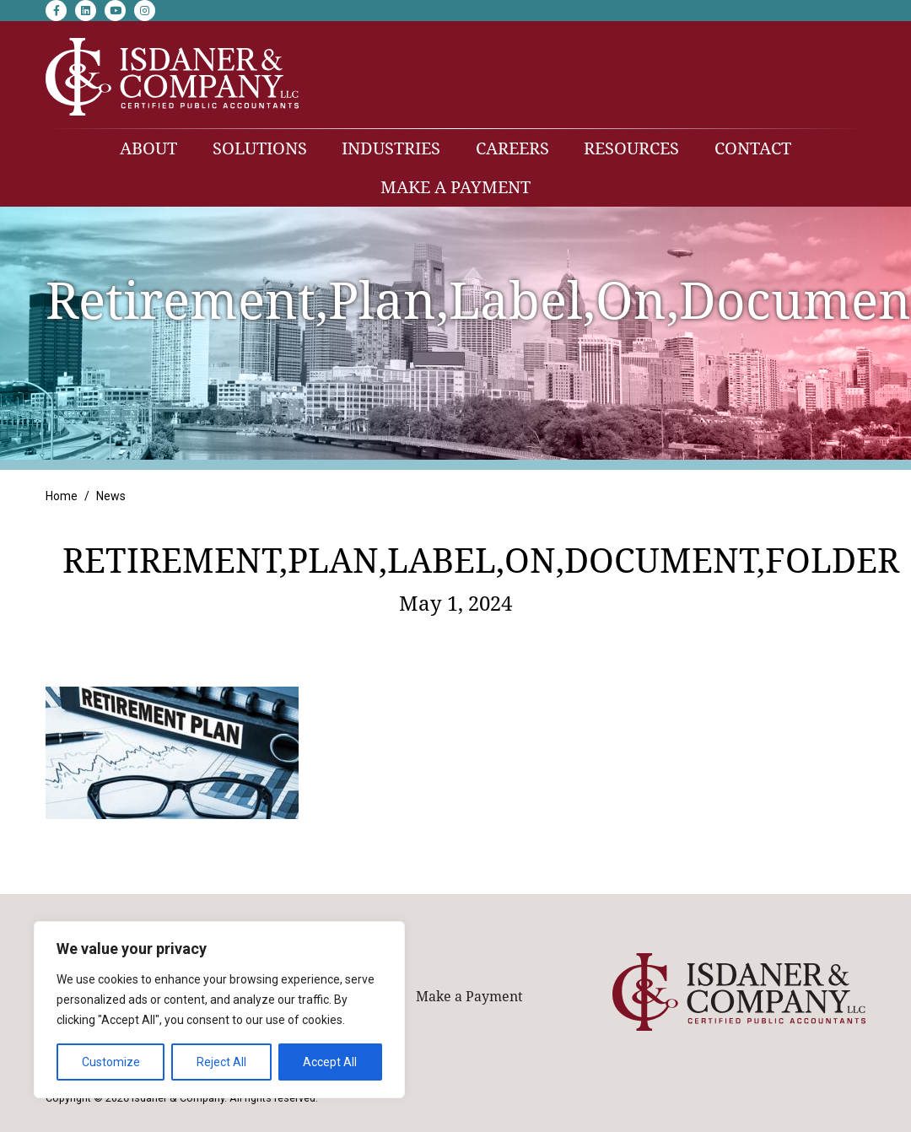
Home (62, 496)
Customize (111, 1062)
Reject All (221, 1062)
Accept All (330, 1062)
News (111, 496)
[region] (219, 1009)
